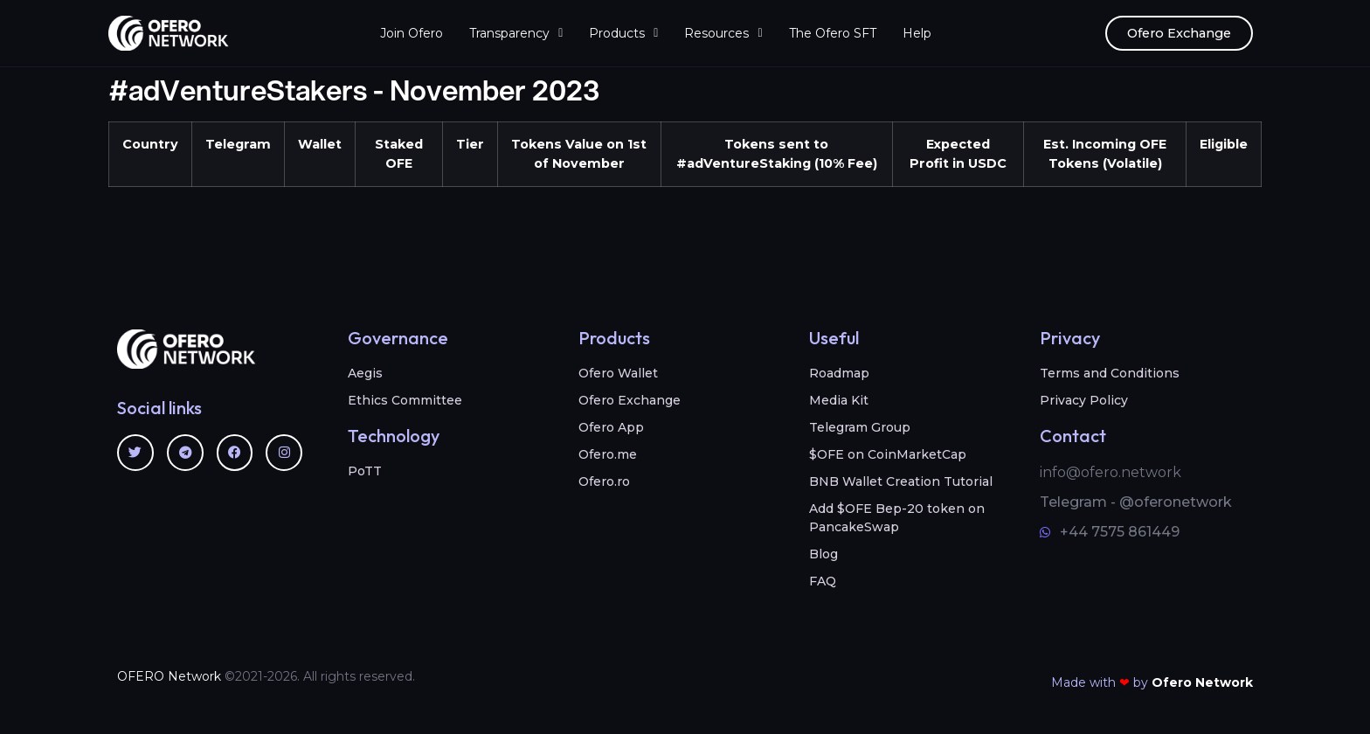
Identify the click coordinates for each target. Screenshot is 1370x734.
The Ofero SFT (832, 33)
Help (917, 33)
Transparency (516, 33)
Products (623, 33)
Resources (723, 33)
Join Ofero (411, 33)
